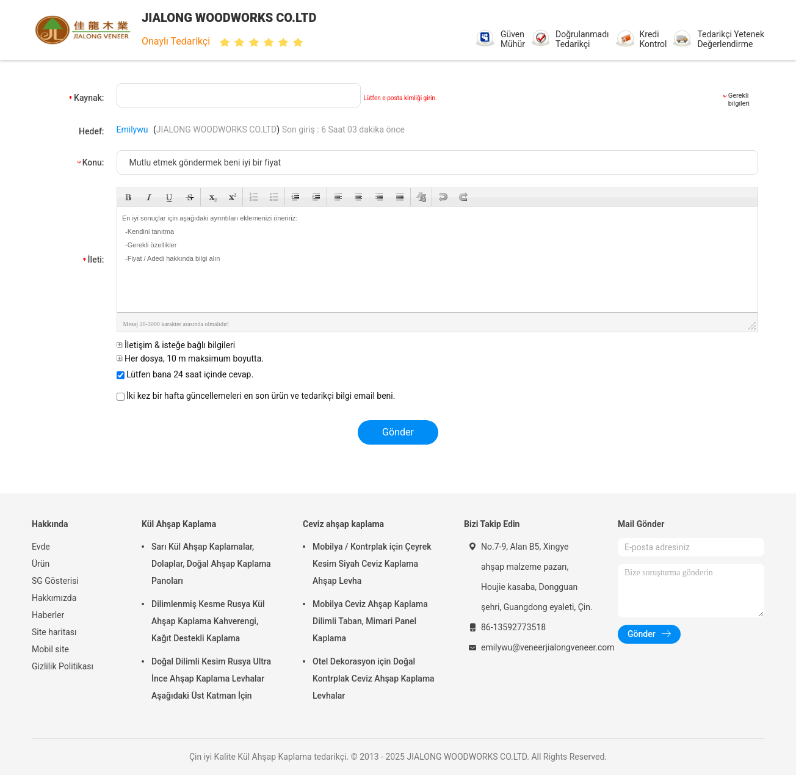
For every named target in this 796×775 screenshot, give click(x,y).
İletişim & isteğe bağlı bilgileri (176, 345)
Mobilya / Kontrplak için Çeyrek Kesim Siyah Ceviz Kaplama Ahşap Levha (372, 564)
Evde (41, 546)
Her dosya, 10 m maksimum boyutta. (190, 358)
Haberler (48, 615)
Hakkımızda (54, 598)
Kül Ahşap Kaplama (179, 524)
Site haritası (54, 632)
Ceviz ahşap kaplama (343, 524)
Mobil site (50, 649)
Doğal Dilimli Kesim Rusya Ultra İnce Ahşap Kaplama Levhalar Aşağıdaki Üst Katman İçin (211, 678)
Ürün (40, 564)
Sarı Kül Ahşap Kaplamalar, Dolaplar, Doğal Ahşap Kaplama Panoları (211, 564)
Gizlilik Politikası (62, 666)
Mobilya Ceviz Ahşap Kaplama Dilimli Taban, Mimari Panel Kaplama (370, 621)
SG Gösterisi (55, 581)
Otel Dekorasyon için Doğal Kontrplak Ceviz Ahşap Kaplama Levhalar (374, 678)
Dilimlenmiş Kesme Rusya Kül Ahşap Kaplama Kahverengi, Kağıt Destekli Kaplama (208, 621)
